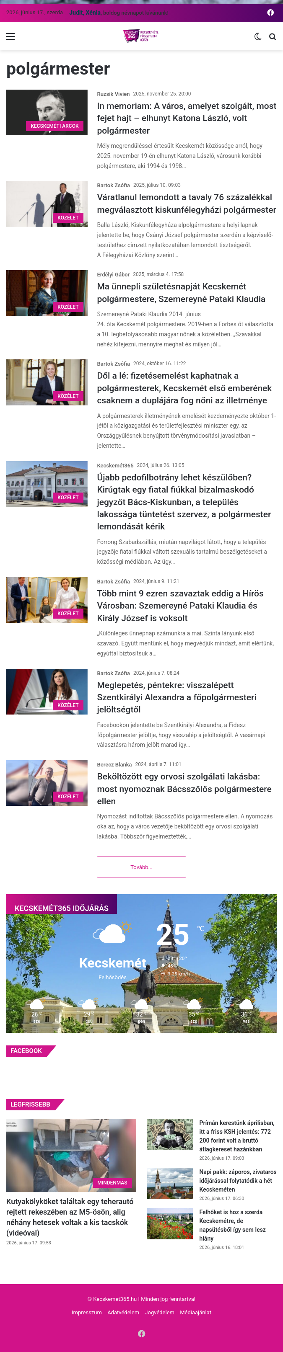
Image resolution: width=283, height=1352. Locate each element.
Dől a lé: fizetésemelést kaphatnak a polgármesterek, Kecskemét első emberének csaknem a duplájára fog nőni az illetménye (184, 388)
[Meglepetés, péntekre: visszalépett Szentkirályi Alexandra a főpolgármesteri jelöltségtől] (47, 692)
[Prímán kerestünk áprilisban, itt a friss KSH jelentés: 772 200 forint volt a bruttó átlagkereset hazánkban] (170, 1134)
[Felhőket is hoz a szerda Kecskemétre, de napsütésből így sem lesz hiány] (170, 1223)
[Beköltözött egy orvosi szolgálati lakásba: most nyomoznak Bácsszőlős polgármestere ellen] (47, 783)
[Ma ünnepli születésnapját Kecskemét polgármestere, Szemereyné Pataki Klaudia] (47, 293)
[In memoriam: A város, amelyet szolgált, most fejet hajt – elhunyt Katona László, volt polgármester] (47, 112)
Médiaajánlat (195, 1312)
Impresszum (87, 1312)
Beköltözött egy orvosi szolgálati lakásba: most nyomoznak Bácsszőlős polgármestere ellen (184, 788)
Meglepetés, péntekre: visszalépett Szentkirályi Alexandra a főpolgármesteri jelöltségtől (176, 697)
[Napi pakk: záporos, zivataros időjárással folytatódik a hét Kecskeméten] (170, 1183)
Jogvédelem (159, 1312)
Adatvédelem (123, 1312)
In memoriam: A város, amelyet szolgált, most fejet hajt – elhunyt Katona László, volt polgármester (186, 118)
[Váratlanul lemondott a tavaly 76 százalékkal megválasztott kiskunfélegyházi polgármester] (47, 204)
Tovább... (141, 867)
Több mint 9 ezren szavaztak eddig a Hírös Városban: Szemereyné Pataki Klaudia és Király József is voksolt (180, 605)
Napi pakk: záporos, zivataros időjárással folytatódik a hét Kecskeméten (237, 1181)
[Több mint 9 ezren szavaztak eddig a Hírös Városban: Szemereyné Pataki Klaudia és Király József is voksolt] (47, 600)
